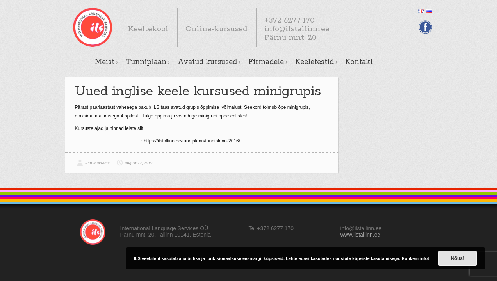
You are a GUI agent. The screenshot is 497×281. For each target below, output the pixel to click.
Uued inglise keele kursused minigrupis (198, 91)
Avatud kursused (207, 62)
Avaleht (80, 61)
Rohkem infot (415, 258)
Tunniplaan (146, 62)
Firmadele (266, 62)
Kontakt (359, 62)
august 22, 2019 (139, 162)
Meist (104, 62)
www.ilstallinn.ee (360, 234)
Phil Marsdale (97, 162)
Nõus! (457, 258)
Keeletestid (314, 62)
